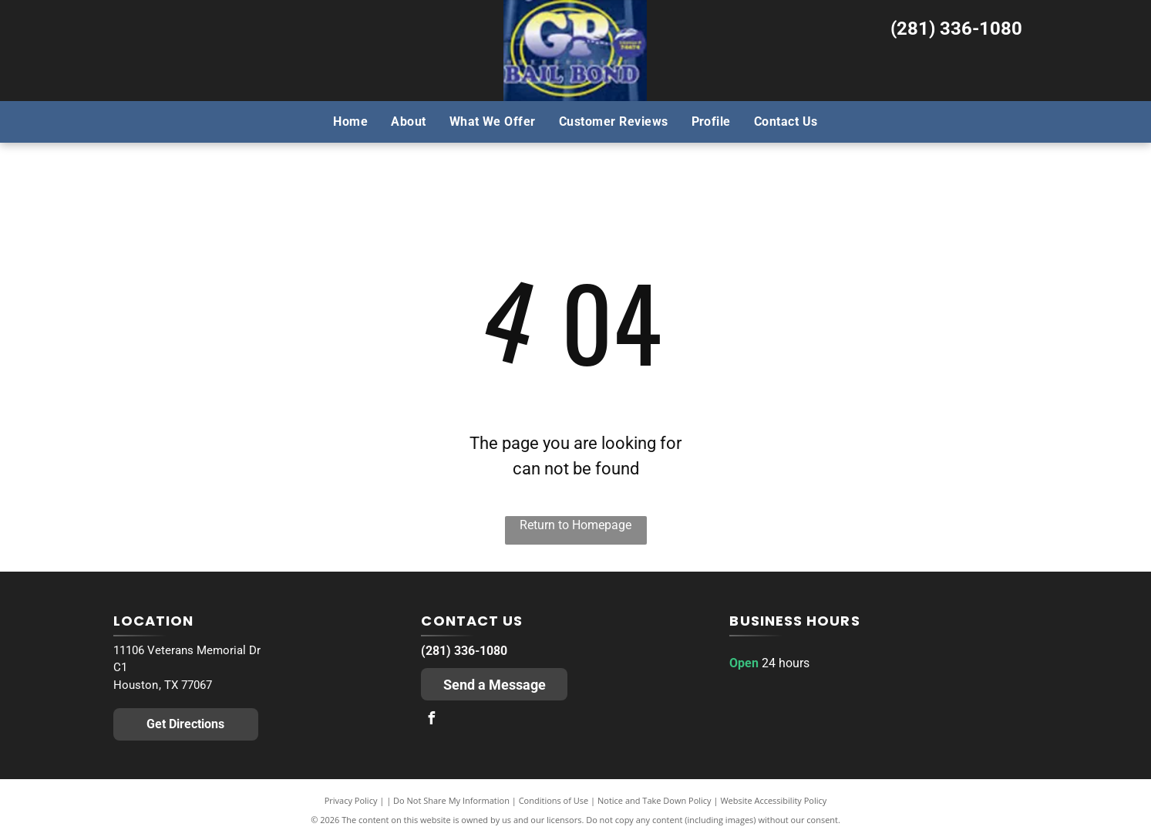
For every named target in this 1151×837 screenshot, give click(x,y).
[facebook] (431, 720)
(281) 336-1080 (956, 28)
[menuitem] (350, 121)
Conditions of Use (554, 800)
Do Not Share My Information (451, 800)
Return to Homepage (575, 525)
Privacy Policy (351, 800)
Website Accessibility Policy (773, 800)
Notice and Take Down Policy (654, 800)
